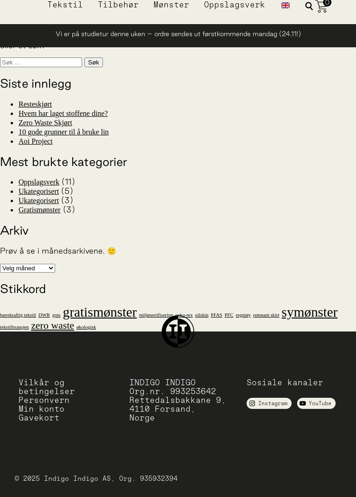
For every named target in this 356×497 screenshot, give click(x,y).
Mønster (171, 4)
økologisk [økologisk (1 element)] (86, 327)
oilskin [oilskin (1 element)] (202, 315)
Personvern (44, 399)
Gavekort (39, 417)
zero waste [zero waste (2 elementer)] (52, 325)
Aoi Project (35, 141)
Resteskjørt (35, 104)
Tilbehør (118, 4)
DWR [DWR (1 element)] (44, 315)
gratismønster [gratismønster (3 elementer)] (100, 312)
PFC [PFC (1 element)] (229, 315)
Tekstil (65, 4)
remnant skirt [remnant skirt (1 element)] (266, 315)
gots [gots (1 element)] (56, 315)
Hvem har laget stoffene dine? (63, 113)
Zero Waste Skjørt (45, 123)
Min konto (41, 408)
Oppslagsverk (234, 4)
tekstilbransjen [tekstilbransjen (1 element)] (14, 327)
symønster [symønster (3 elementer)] (310, 312)
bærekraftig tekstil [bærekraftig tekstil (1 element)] (18, 315)
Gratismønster (40, 210)
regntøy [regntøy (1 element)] (243, 315)
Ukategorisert (39, 191)
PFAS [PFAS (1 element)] (216, 315)
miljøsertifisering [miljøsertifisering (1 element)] (156, 315)
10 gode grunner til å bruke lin (64, 132)
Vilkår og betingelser (47, 386)
